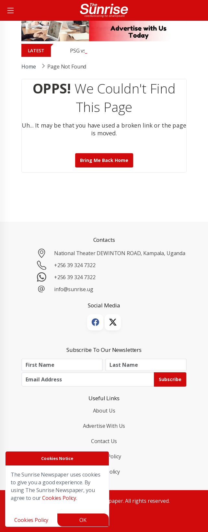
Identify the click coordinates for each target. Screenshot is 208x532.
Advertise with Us (104, 425)
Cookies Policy (59, 497)
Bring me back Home (104, 160)
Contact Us (104, 441)
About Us (104, 410)
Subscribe (170, 379)
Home (28, 66)
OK (83, 520)
